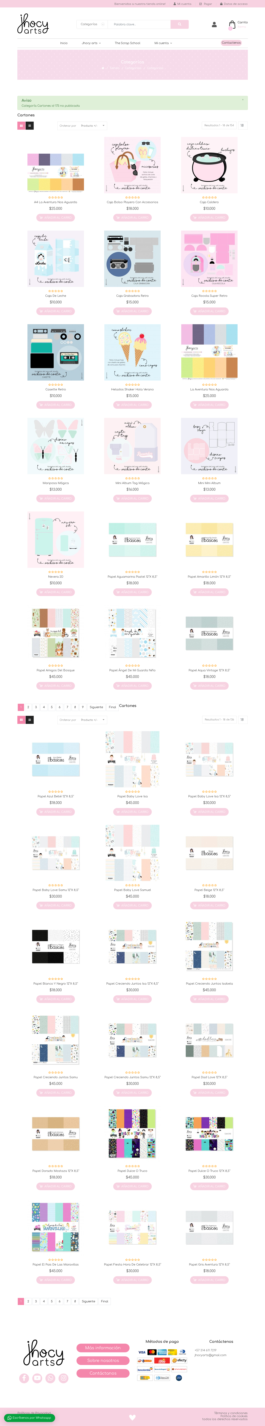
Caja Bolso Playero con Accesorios (132, 202)
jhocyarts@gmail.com (210, 1355)
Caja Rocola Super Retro (209, 295)
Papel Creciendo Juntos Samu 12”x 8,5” (132, 1077)
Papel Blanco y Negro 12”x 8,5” (55, 983)
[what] (50, 1378)
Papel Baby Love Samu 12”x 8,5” (55, 890)
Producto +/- (89, 125)
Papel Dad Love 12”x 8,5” (209, 1077)
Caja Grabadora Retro (132, 295)
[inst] (63, 1378)
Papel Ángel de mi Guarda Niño (132, 670)
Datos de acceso (234, 4)
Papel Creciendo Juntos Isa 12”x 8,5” (132, 983)
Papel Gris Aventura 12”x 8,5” (209, 1264)
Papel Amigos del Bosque (56, 670)
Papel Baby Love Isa (132, 796)
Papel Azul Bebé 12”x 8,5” (56, 796)
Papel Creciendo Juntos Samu (56, 1077)
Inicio (64, 43)
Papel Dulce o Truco (132, 1170)
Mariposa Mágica (56, 483)
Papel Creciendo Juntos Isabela (209, 983)
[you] (37, 1378)
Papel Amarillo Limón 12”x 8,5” (209, 576)
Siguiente (96, 707)
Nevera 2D (55, 576)
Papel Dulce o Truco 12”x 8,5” (209, 1170)
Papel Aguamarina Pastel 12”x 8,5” (132, 576)
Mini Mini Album (209, 483)
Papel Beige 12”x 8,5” (209, 890)
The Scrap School (127, 43)
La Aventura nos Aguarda (209, 389)
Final (112, 707)
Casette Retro (55, 389)
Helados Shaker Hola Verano (132, 389)
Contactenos (231, 42)
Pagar (205, 4)
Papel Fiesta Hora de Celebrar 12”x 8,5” (132, 1264)
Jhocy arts (89, 43)
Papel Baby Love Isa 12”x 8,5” (209, 796)
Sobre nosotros (103, 1360)
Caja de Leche (55, 295)
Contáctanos (103, 1373)
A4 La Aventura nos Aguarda (55, 202)
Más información (103, 1348)
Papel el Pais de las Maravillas (55, 1264)
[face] (24, 1378)
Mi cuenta (161, 43)
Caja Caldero (209, 202)
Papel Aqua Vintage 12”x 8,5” (209, 670)
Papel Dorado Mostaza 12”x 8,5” (55, 1170)
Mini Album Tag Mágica (132, 483)
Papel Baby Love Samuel (132, 890)
